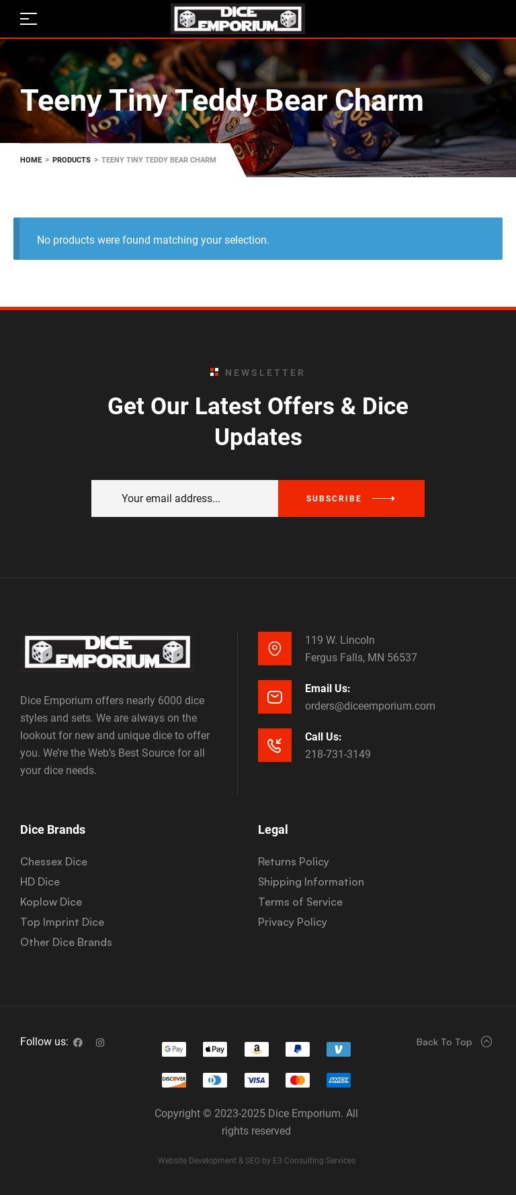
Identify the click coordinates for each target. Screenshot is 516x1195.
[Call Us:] (275, 745)
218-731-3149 (338, 754)
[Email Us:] (275, 697)
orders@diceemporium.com (370, 706)
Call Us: (323, 736)
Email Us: (328, 688)
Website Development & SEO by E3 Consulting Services (256, 1160)
